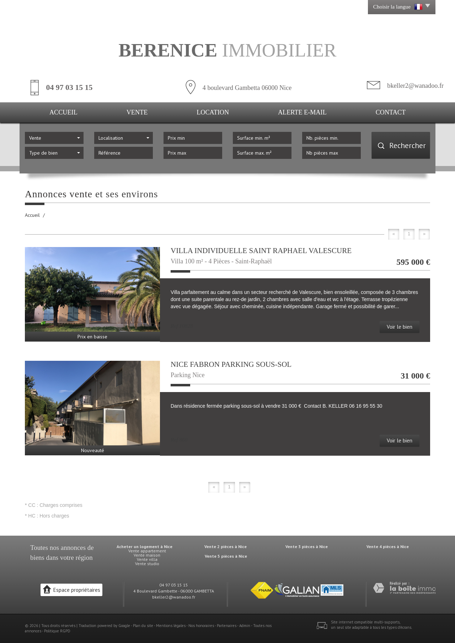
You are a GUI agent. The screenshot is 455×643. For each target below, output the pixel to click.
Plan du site (143, 625)
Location (213, 112)
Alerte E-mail (302, 112)
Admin (244, 625)
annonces (73, 547)
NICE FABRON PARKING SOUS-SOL (231, 364)
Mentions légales (171, 625)
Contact (391, 112)
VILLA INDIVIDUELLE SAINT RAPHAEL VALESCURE (261, 250)
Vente (137, 112)
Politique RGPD (57, 630)
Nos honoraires (201, 625)
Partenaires (226, 625)
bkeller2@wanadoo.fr (415, 85)
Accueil (63, 112)
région (83, 557)
